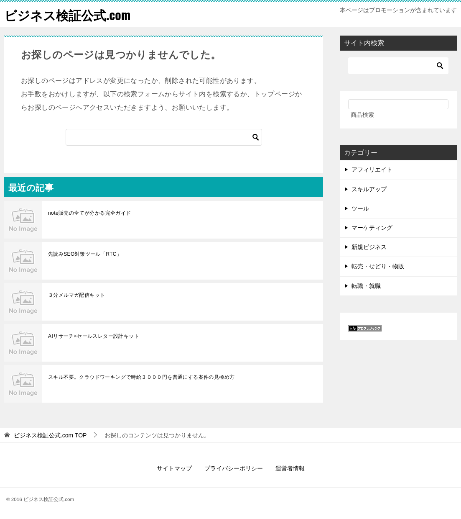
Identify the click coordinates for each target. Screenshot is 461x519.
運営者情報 (290, 468)
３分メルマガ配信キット (76, 295)
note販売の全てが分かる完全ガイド (89, 213)
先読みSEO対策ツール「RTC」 (85, 254)
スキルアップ (369, 189)
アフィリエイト (371, 169)
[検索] (164, 137)
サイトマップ (174, 468)
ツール (360, 208)
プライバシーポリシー (233, 468)
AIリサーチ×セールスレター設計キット (93, 336)
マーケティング (371, 227)
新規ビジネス (369, 247)
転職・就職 (366, 286)
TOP (50, 435)
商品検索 (362, 114)
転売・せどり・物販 (377, 266)
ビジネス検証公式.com (67, 14)
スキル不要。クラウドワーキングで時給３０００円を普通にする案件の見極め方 (141, 377)
